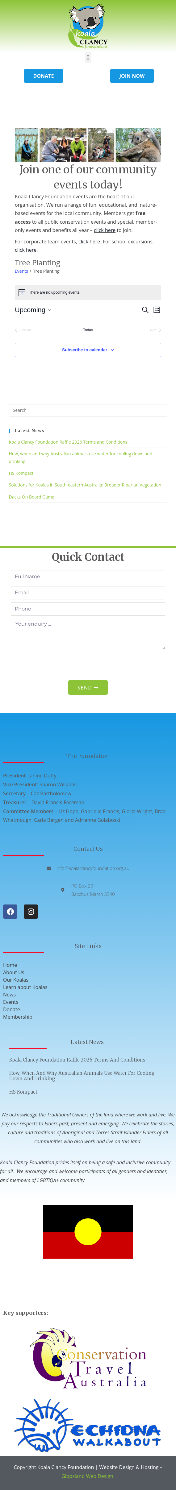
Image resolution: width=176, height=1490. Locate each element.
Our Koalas (15, 979)
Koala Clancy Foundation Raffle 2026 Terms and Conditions (68, 442)
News (9, 994)
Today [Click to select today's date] (88, 330)
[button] (88, 57)
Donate (11, 1009)
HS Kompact (21, 473)
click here (104, 230)
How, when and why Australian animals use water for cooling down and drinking (82, 1076)
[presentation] (58, 665)
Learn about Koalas (25, 987)
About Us (13, 972)
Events (21, 271)
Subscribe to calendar (84, 349)
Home (10, 965)
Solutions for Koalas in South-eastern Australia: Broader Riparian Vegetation (85, 485)
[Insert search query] (88, 410)
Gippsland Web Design (87, 1476)
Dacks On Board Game (31, 497)
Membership (17, 1016)
